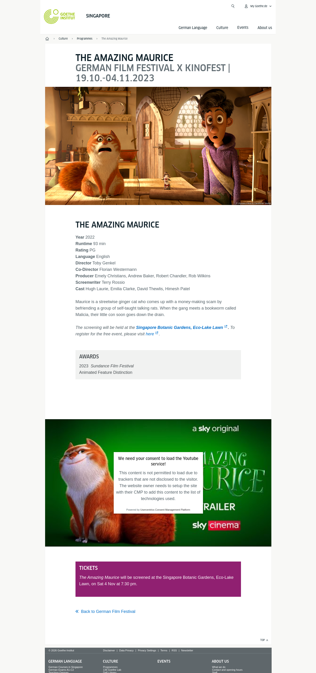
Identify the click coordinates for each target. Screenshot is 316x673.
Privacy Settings (147, 650)
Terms (163, 650)
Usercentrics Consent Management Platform (165, 509)
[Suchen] (232, 6)
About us (265, 27)
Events (163, 661)
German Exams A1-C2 (61, 669)
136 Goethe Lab (112, 669)
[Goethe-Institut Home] (59, 16)
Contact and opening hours (227, 669)
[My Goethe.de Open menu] (258, 6)
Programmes (110, 667)
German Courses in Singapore (66, 667)
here (150, 334)
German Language (193, 27)
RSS (174, 650)
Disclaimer (109, 650)
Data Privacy (126, 650)
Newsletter (187, 650)
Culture (222, 27)
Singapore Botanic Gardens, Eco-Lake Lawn (179, 327)
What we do (218, 667)
